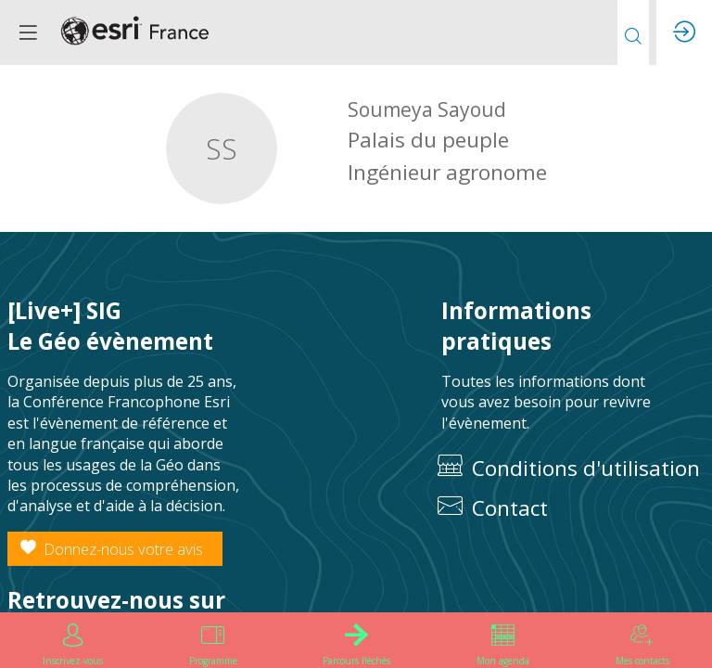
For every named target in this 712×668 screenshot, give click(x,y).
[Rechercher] (633, 32)
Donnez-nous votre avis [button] (111, 548)
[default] (573, 509)
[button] (28, 32)
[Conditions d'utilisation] (573, 469)
